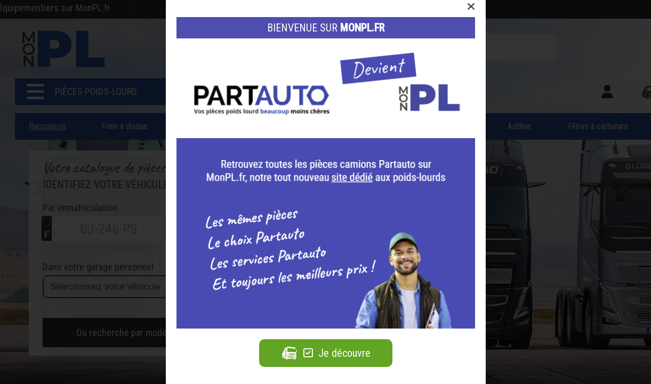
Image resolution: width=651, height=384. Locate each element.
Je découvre (326, 353)
